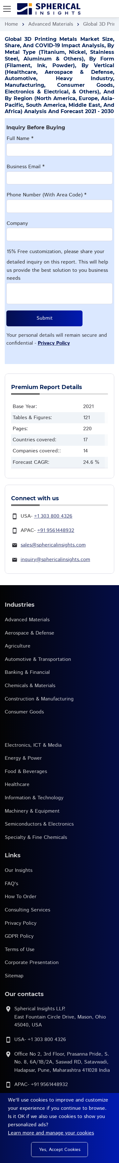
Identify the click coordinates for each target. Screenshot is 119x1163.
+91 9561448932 (55, 530)
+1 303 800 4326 (53, 516)
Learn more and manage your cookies (51, 1133)
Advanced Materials (50, 24)
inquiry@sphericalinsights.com (55, 559)
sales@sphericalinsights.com (53, 545)
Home (11, 24)
